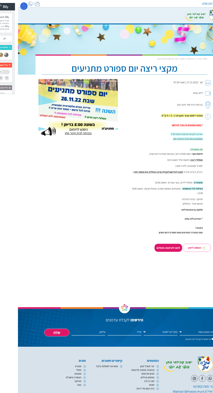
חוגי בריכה (131, 385)
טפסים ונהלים (129, 381)
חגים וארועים (130, 377)
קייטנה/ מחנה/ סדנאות (124, 374)
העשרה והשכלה (55, 381)
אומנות (59, 377)
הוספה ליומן (179, 250)
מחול (60, 374)
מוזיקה (60, 385)
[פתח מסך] (6, 6)
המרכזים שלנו (193, 3)
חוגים (133, 389)
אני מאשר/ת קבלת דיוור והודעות (180, 343)
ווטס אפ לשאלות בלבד (89, 370)
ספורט (60, 370)
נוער (61, 389)
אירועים (173, 59)
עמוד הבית (184, 59)
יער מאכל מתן (129, 370)
